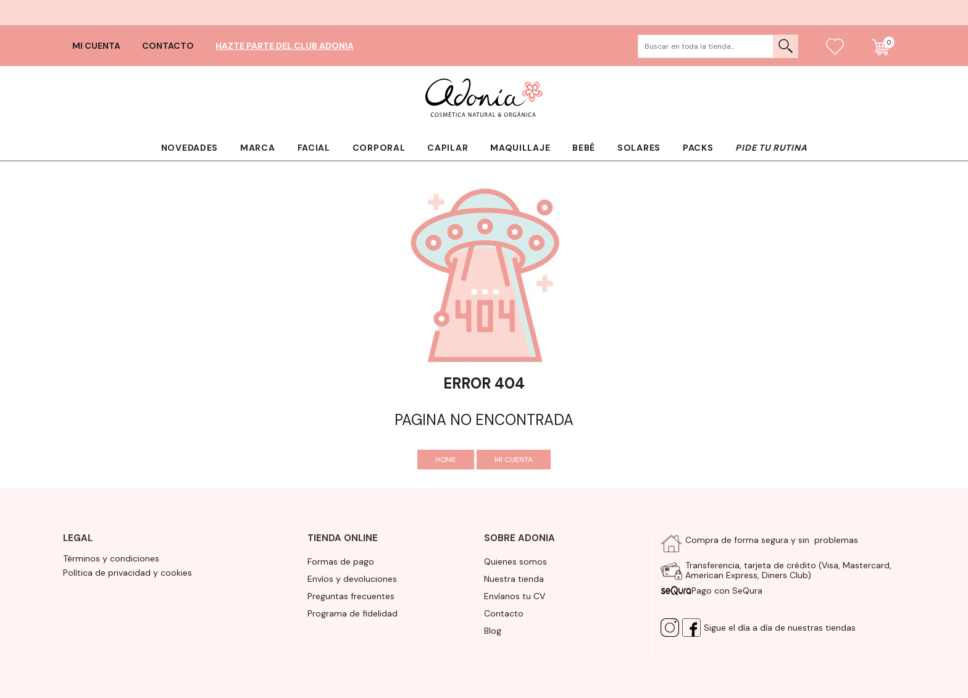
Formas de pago (340, 561)
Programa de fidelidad (352, 613)
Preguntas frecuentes (350, 596)
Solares (639, 147)
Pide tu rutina (771, 147)
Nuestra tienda (514, 578)
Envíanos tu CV (514, 596)
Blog (492, 630)
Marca (257, 147)
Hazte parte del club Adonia (284, 45)
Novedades (189, 147)
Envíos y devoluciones (352, 578)
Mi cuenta (96, 45)
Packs (698, 147)
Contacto (168, 45)
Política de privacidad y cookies (127, 572)
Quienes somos (515, 561)
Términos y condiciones (111, 558)
